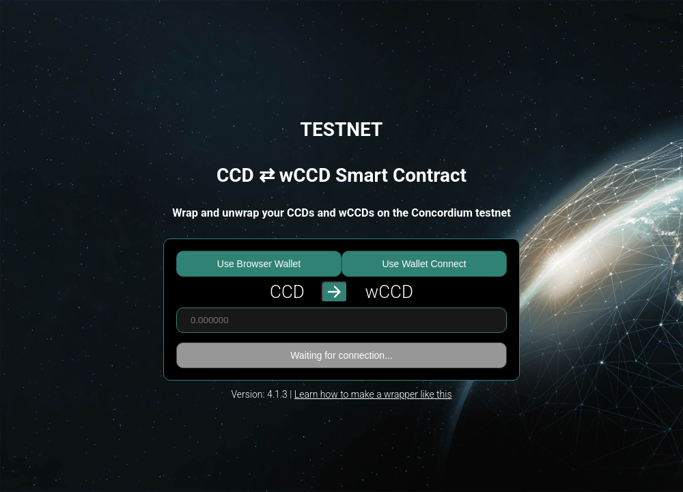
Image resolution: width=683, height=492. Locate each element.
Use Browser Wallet (259, 263)
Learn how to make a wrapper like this (373, 394)
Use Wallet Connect (424, 263)
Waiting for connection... (341, 355)
